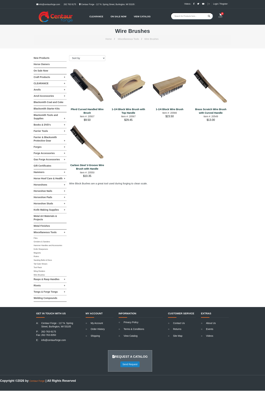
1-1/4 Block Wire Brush (169, 109)
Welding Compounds (45, 298)
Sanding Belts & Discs (43, 260)
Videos (187, 4)
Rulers (36, 256)
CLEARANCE (49, 83)
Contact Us (179, 323)
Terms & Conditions (134, 329)
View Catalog (142, 16)
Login (215, 4)
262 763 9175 (69, 4)
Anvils (49, 89)
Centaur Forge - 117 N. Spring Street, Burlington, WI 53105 (107, 4)
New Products (41, 58)
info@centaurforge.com (48, 4)
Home (108, 39)
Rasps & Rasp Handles (49, 279)
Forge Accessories (49, 153)
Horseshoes (49, 184)
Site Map (177, 335)
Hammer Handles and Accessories (48, 245)
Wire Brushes (151, 39)
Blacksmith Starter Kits (47, 108)
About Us (211, 323)
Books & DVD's (49, 124)
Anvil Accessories (49, 96)
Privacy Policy (131, 322)
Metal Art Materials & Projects (45, 218)
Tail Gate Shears (40, 264)
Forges (49, 147)
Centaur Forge (37, 381)
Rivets (49, 285)
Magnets (37, 253)
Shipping (95, 335)
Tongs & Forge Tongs (49, 291)
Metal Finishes (42, 226)
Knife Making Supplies (49, 209)
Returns (177, 329)
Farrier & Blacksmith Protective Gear (49, 139)
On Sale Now (118, 16)
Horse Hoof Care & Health (49, 178)
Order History (98, 329)
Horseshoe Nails (49, 191)
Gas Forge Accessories (49, 159)
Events (209, 329)
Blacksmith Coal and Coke (48, 102)
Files (36, 238)
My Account (97, 323)
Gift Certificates (42, 165)
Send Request (130, 364)
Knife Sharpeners (41, 249)
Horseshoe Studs (49, 203)
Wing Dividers (39, 271)
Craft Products (49, 77)
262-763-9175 (48, 331)
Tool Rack (38, 267)
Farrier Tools (49, 131)
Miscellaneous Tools (128, 39)
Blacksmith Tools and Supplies (49, 117)
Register (224, 4)
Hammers (49, 172)
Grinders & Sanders (42, 242)
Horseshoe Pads (49, 197)
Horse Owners (42, 64)
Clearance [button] (96, 16)
